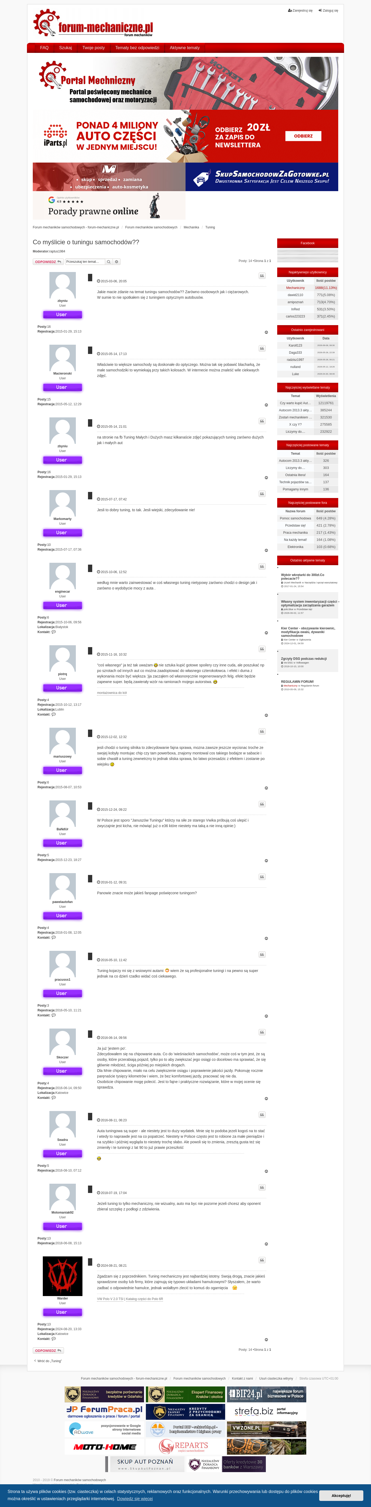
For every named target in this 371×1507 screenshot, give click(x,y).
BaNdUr (62, 829)
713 (320, 302)
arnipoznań (295, 302)
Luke (295, 374)
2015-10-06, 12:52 (112, 572)
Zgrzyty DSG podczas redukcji (304, 659)
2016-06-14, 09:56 (112, 1038)
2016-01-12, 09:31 (112, 882)
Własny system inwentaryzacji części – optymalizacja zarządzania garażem (310, 603)
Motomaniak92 (62, 1212)
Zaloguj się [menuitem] (328, 10)
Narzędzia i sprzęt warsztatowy (321, 582)
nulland (295, 367)
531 (320, 309)
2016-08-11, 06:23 (112, 1120)
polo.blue (288, 609)
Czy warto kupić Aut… (295, 403)
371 (320, 316)
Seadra (62, 1140)
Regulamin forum (310, 685)
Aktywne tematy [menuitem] (185, 47)
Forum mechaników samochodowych (80, 1480)
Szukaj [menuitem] (65, 47)
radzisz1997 (295, 360)
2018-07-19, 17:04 (112, 1193)
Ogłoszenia (305, 639)
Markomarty (63, 519)
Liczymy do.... (295, 432)
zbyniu (63, 301)
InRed (295, 309)
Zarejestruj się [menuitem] (300, 10)
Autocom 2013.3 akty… (295, 410)
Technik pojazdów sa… (295, 482)
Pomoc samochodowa (295, 518)
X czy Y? (295, 424)
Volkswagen (302, 662)
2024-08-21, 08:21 (112, 1266)
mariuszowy (62, 756)
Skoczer (63, 1057)
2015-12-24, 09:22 (112, 810)
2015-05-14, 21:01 (112, 426)
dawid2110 (295, 295)
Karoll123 (295, 345)
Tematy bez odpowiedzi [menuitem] (137, 47)
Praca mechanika (295, 532)
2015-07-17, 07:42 (112, 499)
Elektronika (295, 547)
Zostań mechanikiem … (295, 417)
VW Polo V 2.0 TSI (110, 1299)
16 (49, 327)
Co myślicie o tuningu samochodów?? (86, 242)
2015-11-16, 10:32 (112, 654)
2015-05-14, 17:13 (112, 354)
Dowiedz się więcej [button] (135, 1498)
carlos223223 (295, 316)
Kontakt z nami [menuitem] (242, 1378)
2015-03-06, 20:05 (112, 281)
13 (49, 1238)
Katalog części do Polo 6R (144, 1299)
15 (49, 399)
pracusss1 (62, 979)
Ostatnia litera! (295, 475)
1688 (319, 288)
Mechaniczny (295, 288)
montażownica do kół (112, 693)
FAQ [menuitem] (44, 47)
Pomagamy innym (295, 489)
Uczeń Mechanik (292, 582)
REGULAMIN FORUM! (297, 682)
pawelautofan (62, 902)
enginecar (62, 591)
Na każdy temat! (295, 540)
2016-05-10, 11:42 (112, 960)
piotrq (62, 674)
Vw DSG (288, 662)
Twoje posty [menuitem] (93, 47)
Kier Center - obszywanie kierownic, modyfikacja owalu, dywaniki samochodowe (308, 632)
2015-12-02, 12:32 (112, 737)
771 (320, 295)
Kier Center (290, 639)
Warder (62, 1298)
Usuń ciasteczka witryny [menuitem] (276, 1378)
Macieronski (62, 373)
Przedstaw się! (295, 525)
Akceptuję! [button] (341, 1496)
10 (49, 545)
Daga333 (295, 352)
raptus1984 (57, 251)
